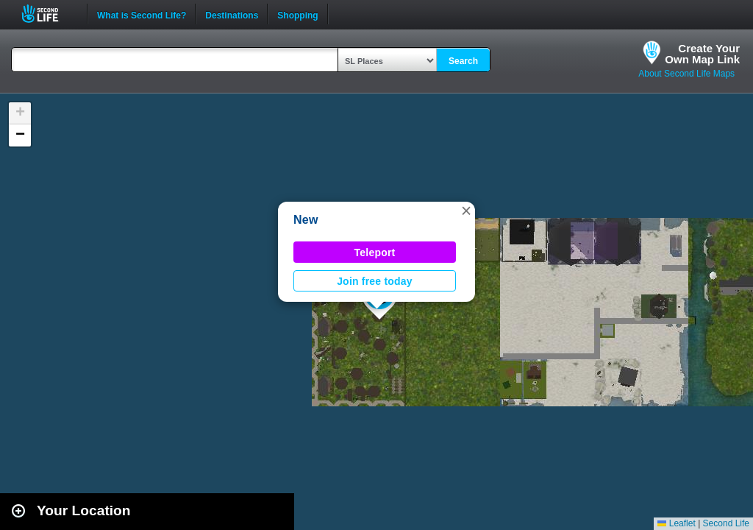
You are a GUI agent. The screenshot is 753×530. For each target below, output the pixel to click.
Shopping (297, 14)
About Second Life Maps (686, 73)
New (305, 219)
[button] (466, 210)
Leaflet (676, 523)
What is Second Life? (141, 14)
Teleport (375, 252)
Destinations (231, 14)
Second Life (48, 14)
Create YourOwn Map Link (702, 54)
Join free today (375, 281)
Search (463, 61)
